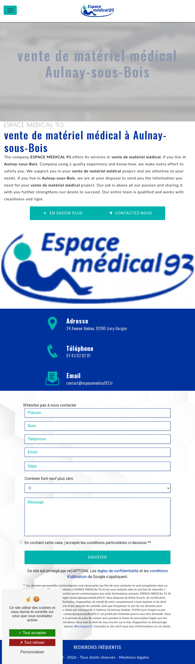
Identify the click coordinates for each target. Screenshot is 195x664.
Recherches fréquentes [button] (97, 647)
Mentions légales (133, 657)
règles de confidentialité (117, 563)
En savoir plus (62, 213)
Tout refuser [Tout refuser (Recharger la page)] (32, 642)
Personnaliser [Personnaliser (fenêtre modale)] (32, 652)
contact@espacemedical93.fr (89, 376)
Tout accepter (32, 633)
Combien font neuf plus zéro (49, 471)
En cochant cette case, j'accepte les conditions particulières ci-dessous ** (88, 535)
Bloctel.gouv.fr (84, 619)
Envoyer (97, 550)
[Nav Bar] (10, 10)
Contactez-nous (130, 213)
